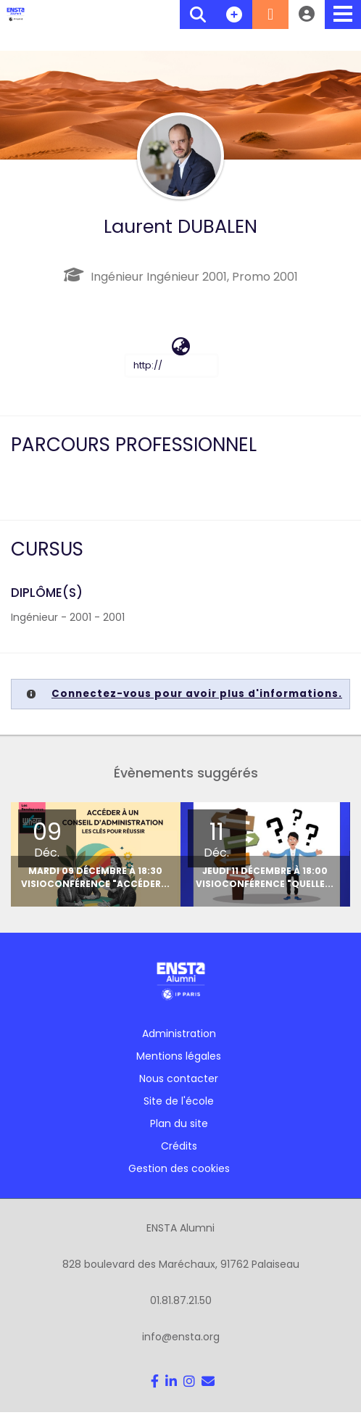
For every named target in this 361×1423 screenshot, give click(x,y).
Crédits (179, 1143)
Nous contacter (178, 1075)
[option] (245, 853)
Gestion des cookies (179, 1165)
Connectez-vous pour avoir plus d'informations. (196, 694)
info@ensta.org (181, 1334)
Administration (179, 1030)
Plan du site (179, 1120)
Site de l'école (179, 1098)
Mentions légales (178, 1053)
